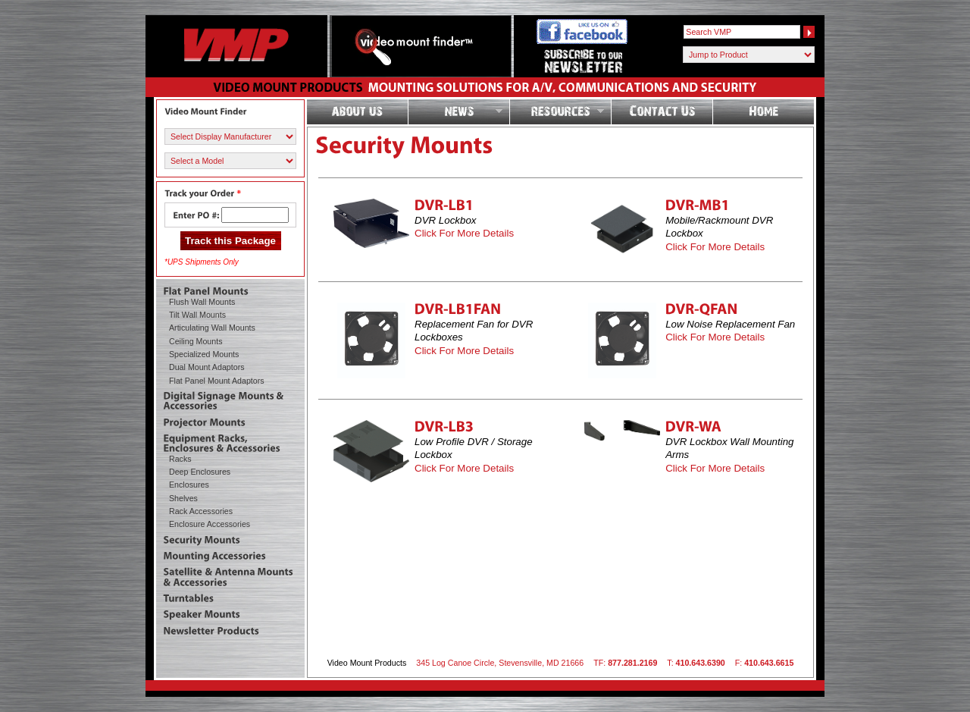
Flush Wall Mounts (202, 301)
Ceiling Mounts (195, 341)
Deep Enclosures (199, 471)
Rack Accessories (201, 511)
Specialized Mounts (204, 354)
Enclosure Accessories (209, 524)
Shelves (183, 498)
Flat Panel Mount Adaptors (216, 380)
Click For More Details (464, 233)
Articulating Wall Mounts (212, 327)
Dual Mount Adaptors (207, 367)
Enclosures (189, 484)
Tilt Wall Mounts (197, 314)
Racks (180, 458)
